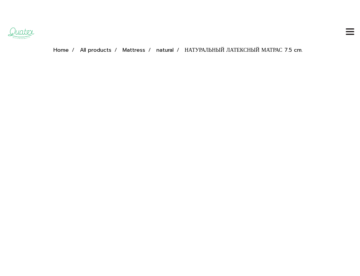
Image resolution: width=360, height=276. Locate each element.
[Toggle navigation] (350, 32)
